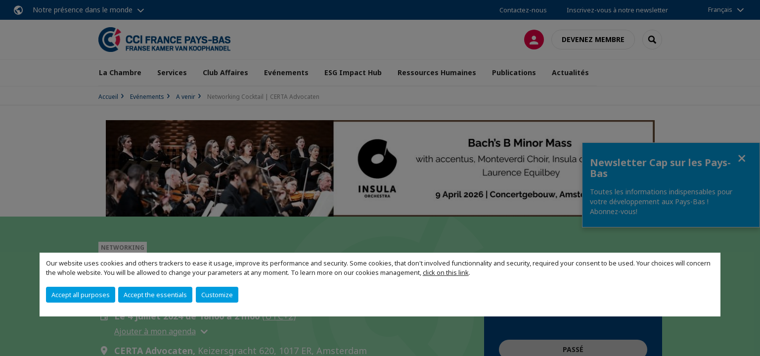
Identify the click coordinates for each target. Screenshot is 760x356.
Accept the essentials (155, 294)
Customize (217, 294)
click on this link (446, 272)
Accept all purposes (80, 294)
